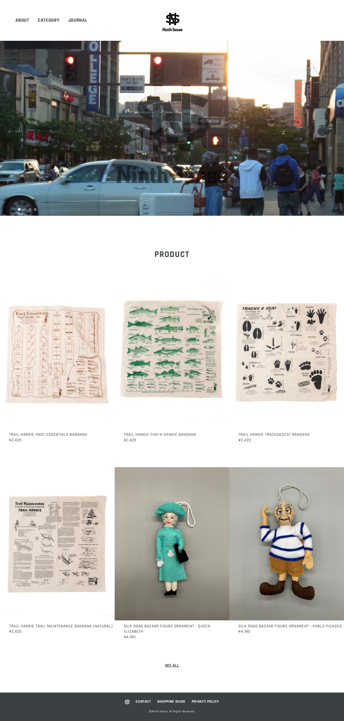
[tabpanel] (172, 128)
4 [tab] (35, 209)
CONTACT (143, 702)
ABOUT (22, 20)
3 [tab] (30, 209)
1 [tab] (19, 209)
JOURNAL (77, 20)
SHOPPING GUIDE (171, 702)
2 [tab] (25, 209)
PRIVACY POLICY (205, 702)
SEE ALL (172, 666)
